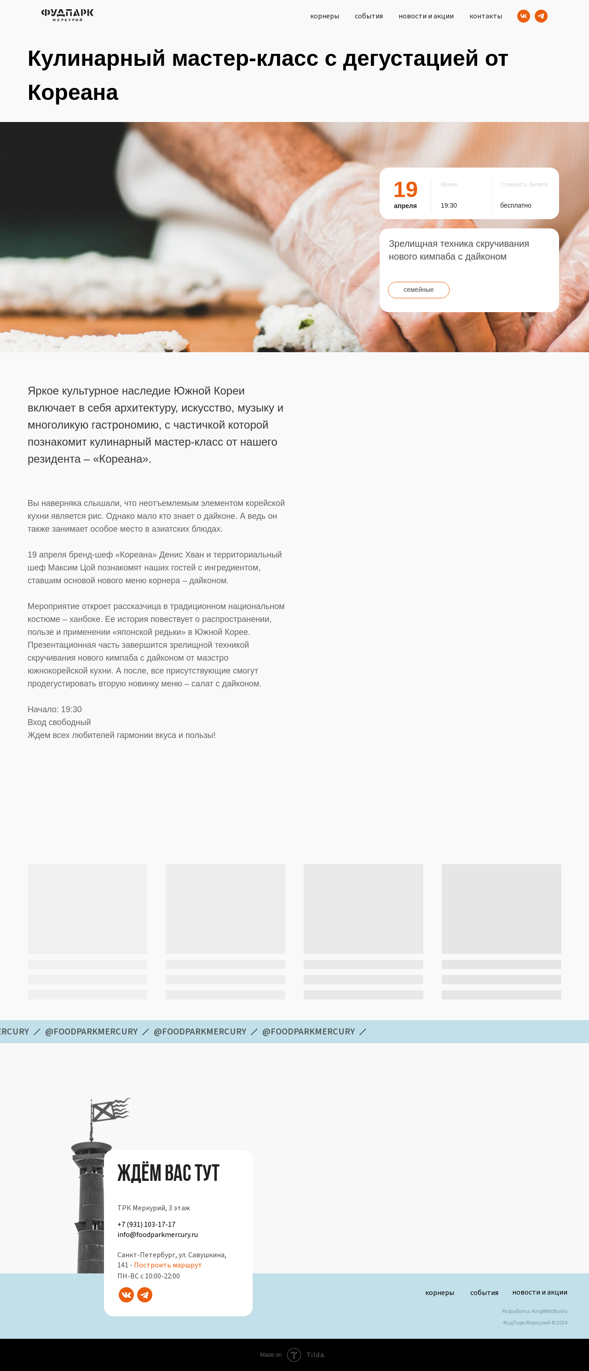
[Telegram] (541, 16)
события (369, 16)
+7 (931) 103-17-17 (146, 1225)
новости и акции (426, 16)
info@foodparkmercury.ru (157, 1235)
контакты (485, 16)
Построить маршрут (168, 1265)
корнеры (324, 16)
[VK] (523, 16)
